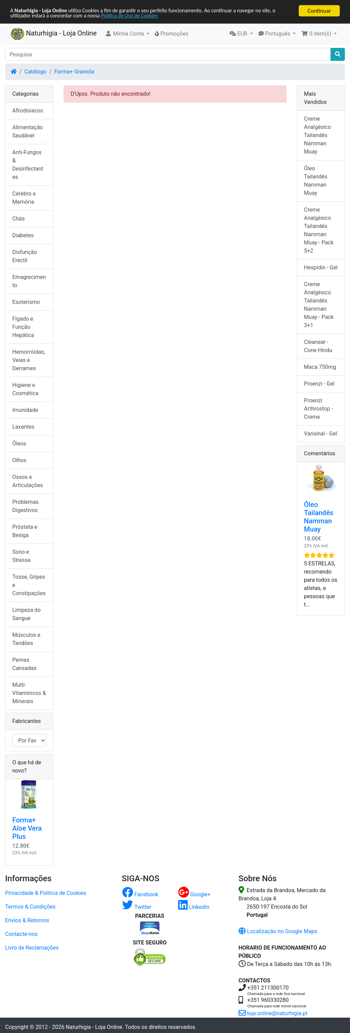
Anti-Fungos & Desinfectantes (27, 164)
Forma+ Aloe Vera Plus (27, 828)
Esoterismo (26, 302)
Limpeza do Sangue (26, 614)
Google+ (194, 894)
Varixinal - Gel (320, 433)
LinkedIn (194, 907)
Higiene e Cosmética (25, 389)
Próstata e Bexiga (24, 531)
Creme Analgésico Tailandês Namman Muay (317, 135)
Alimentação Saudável (27, 131)
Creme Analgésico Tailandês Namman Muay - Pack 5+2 (319, 230)
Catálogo (35, 71)
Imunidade (25, 410)
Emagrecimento (29, 281)
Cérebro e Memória (24, 197)
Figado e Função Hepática (23, 327)
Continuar (319, 10)
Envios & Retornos (27, 920)
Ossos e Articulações (27, 481)
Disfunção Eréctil (24, 256)
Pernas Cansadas (24, 664)
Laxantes (23, 427)
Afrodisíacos (27, 110)
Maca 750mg (320, 367)
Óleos (19, 443)
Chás (18, 218)
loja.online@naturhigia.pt (273, 1013)
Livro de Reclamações (31, 947)
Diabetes (23, 235)
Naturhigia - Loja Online (54, 34)
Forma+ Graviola (74, 71)
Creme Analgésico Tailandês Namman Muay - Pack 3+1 (319, 304)
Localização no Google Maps (278, 931)
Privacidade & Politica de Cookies (45, 893)
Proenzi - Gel (319, 383)
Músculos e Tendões (26, 639)
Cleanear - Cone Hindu (318, 346)
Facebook (140, 894)
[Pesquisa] (168, 54)
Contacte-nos (21, 934)
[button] (127, 34)
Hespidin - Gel (320, 267)
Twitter (136, 907)
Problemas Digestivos (25, 506)
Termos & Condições (30, 906)
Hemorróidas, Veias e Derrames (28, 360)
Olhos (19, 460)
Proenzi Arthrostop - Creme (318, 408)
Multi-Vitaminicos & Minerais (29, 693)
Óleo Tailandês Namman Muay (315, 180)
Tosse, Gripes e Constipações (29, 585)
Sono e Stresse (21, 556)
